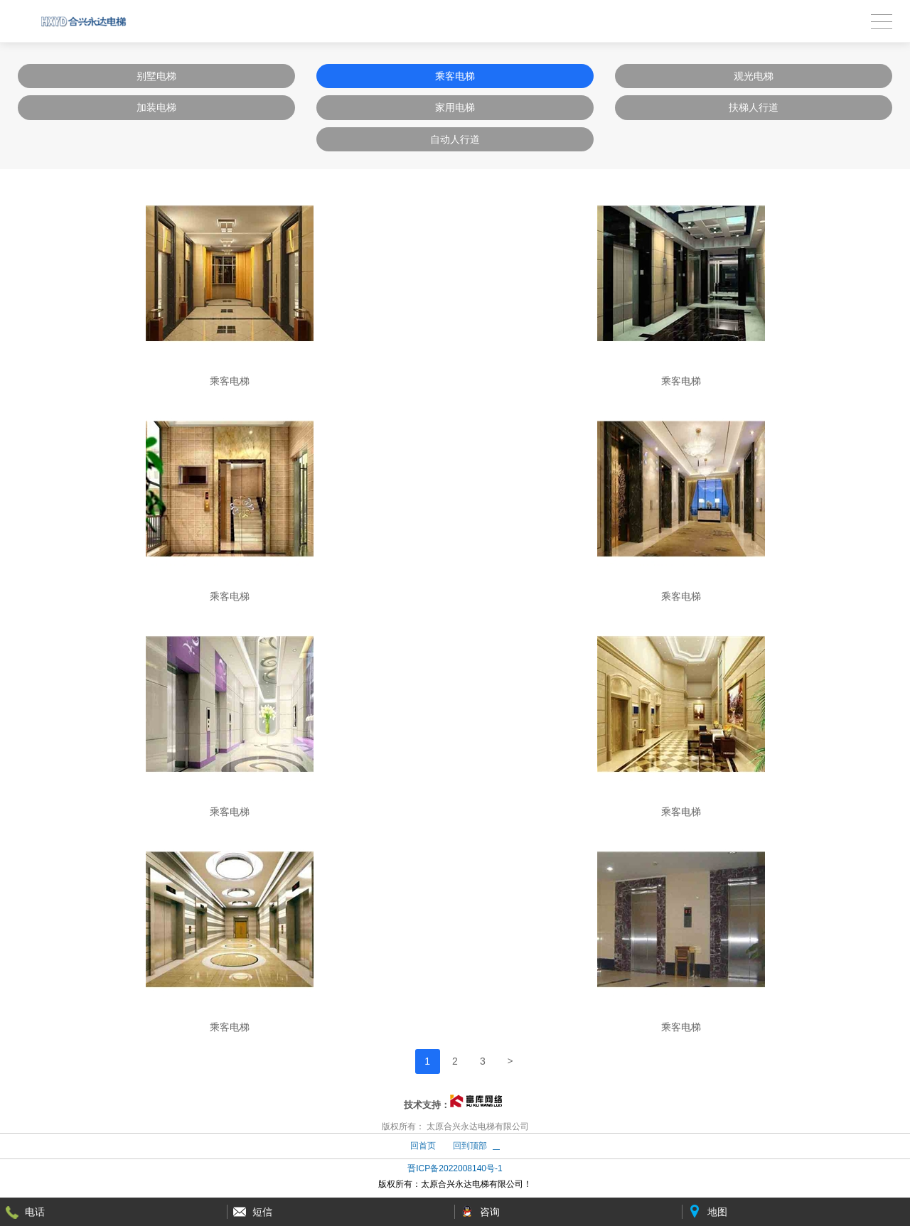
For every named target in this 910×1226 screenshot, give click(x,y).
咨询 (490, 1211)
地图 (717, 1211)
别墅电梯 (156, 76)
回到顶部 (470, 1146)
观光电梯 (754, 76)
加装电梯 (156, 107)
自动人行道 (455, 139)
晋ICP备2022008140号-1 (454, 1168)
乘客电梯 (455, 76)
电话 (35, 1211)
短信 (262, 1211)
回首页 (423, 1146)
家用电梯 (455, 107)
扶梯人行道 (753, 107)
